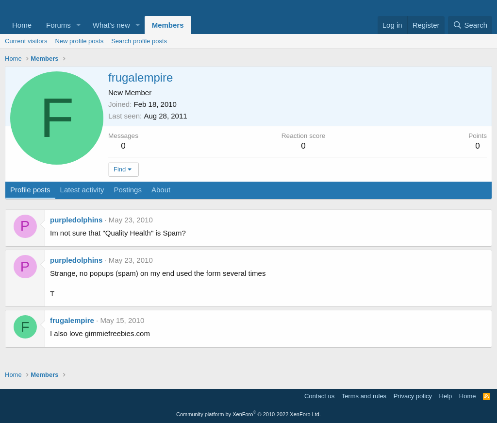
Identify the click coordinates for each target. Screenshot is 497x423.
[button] (78, 25)
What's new (111, 25)
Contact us (319, 396)
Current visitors (26, 41)
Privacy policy (413, 396)
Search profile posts (139, 41)
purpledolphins (76, 220)
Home (22, 25)
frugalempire (72, 320)
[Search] (470, 25)
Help (445, 396)
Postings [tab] (128, 190)
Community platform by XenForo (248, 414)
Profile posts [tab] (30, 190)
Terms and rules (364, 396)
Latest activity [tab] (82, 190)
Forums (58, 25)
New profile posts (79, 41)
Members (168, 25)
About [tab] (160, 190)
